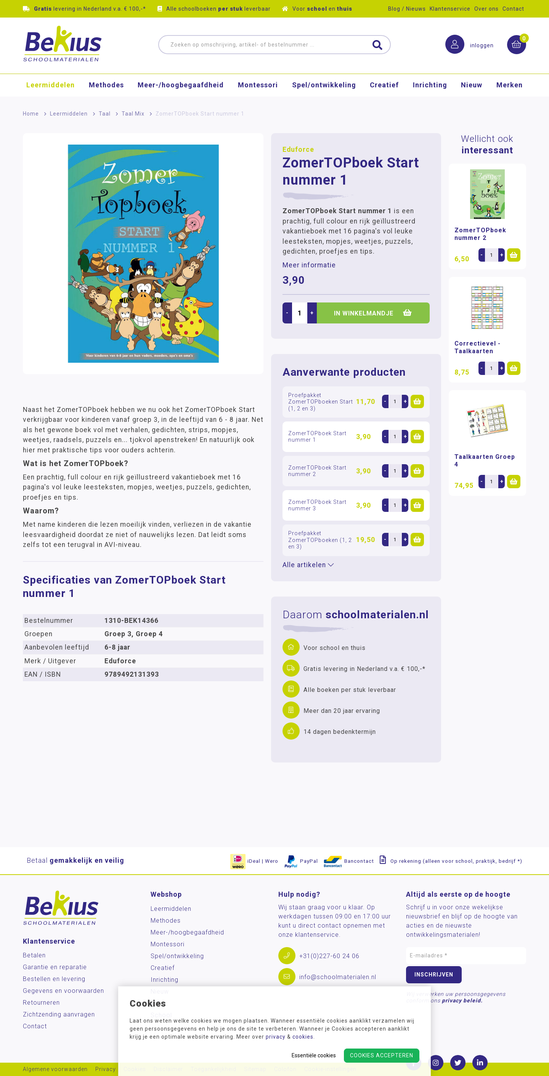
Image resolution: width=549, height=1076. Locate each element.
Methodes (106, 86)
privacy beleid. (462, 1000)
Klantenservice (450, 9)
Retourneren (41, 1002)
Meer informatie (309, 265)
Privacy (105, 1069)
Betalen (34, 955)
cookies (302, 1037)
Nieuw (471, 86)
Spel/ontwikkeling (324, 86)
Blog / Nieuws (407, 9)
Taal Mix (133, 114)
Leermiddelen (50, 86)
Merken (509, 86)
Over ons (486, 9)
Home (31, 114)
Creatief (384, 86)
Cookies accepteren (381, 1055)
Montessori (258, 86)
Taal (105, 114)
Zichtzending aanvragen (59, 1014)
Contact (513, 9)
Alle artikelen (308, 565)
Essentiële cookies (314, 1055)
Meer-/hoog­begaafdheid (181, 86)
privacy (276, 1037)
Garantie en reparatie (55, 967)
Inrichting (430, 86)
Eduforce (298, 149)
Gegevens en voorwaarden (63, 990)
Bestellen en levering (54, 979)
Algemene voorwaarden (55, 1069)
